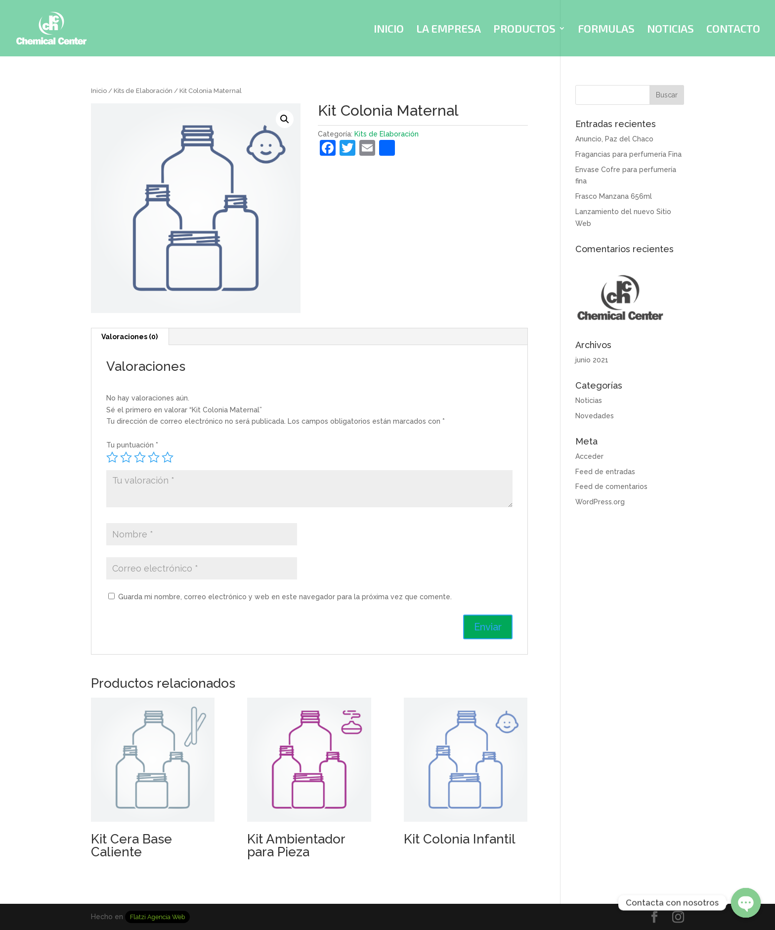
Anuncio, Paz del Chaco (614, 139)
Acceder (589, 456)
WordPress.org (600, 502)
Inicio (99, 90)
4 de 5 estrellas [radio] (154, 457)
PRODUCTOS (524, 30)
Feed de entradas (605, 472)
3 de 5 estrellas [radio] (140, 457)
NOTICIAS (670, 30)
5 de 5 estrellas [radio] (167, 457)
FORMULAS (606, 30)
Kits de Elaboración (143, 90)
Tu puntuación (132, 445)
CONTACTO (733, 30)
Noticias (588, 400)
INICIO (389, 30)
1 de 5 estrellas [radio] (112, 457)
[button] (285, 119)
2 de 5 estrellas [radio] (126, 457)
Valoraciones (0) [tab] (129, 337)
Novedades (594, 416)
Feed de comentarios (611, 486)
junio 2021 (591, 360)
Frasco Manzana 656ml (613, 196)
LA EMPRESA (448, 30)
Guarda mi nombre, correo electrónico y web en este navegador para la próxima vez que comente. (285, 597)
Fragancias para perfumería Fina (628, 154)
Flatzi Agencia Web (157, 917)
